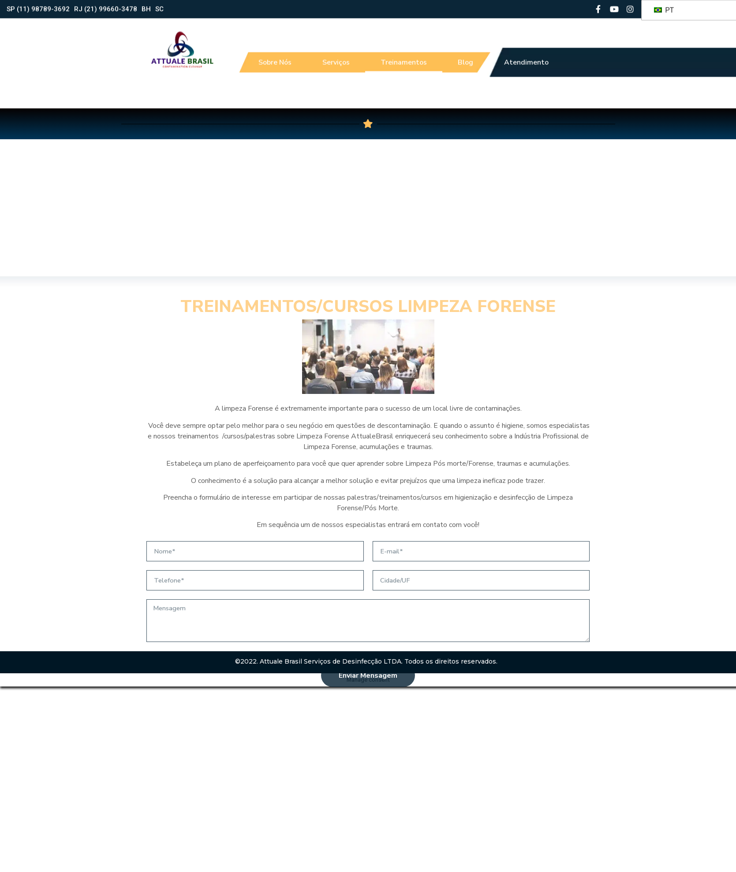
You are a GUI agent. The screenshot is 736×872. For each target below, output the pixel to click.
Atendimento (526, 57)
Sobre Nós (274, 57)
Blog (465, 57)
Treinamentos (404, 57)
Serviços (336, 57)
